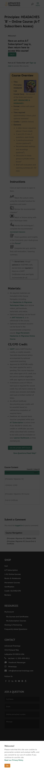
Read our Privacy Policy (13, 760)
